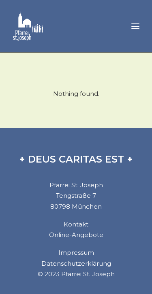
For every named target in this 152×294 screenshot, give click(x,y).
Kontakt (76, 224)
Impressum (76, 252)
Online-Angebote (76, 235)
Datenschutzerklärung (76, 263)
